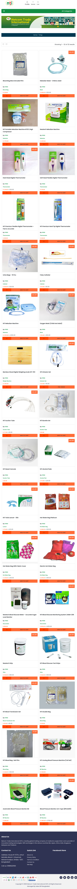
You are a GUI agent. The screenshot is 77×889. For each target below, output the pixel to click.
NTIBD (6, 87)
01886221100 (11, 866)
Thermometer (6, 187)
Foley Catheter (45, 275)
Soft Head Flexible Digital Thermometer (53, 178)
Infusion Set (43, 381)
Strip (4, 672)
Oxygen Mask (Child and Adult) (51, 323)
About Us (30, 855)
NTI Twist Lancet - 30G (10, 518)
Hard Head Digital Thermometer (14, 178)
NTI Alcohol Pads (46, 469)
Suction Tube (6, 429)
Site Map (30, 864)
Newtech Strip (8, 663)
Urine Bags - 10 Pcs (9, 275)
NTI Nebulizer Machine (10, 323)
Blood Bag (5, 89)
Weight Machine (7, 381)
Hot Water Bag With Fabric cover (14, 566)
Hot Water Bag (44, 526)
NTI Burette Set (45, 421)
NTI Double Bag (45, 712)
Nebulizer (5, 138)
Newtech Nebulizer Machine (50, 129)
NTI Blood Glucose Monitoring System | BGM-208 (57, 615)
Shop (40, 35)
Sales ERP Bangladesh (43, 886)
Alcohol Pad (43, 478)
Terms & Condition (33, 860)
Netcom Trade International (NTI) (37, 884)
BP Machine (43, 769)
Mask (41, 89)
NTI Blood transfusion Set (12, 712)
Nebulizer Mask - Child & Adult (50, 81)
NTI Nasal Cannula (9, 469)
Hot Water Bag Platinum (48, 518)
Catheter (5, 284)
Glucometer (6, 623)
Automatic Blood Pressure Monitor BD (16, 809)
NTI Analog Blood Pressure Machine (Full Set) (56, 760)
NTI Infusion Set (45, 372)
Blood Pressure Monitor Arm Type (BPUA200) (55, 809)
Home (35, 35)
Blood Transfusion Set (9, 720)
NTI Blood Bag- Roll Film (11, 760)
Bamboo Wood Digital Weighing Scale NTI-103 (19, 372)
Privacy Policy (31, 857)
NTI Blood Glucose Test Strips (50, 663)
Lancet (4, 526)
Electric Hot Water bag (48, 566)
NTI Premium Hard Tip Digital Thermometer (55, 226)
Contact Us (30, 862)
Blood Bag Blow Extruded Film (13, 81)
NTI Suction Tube (9, 421)
